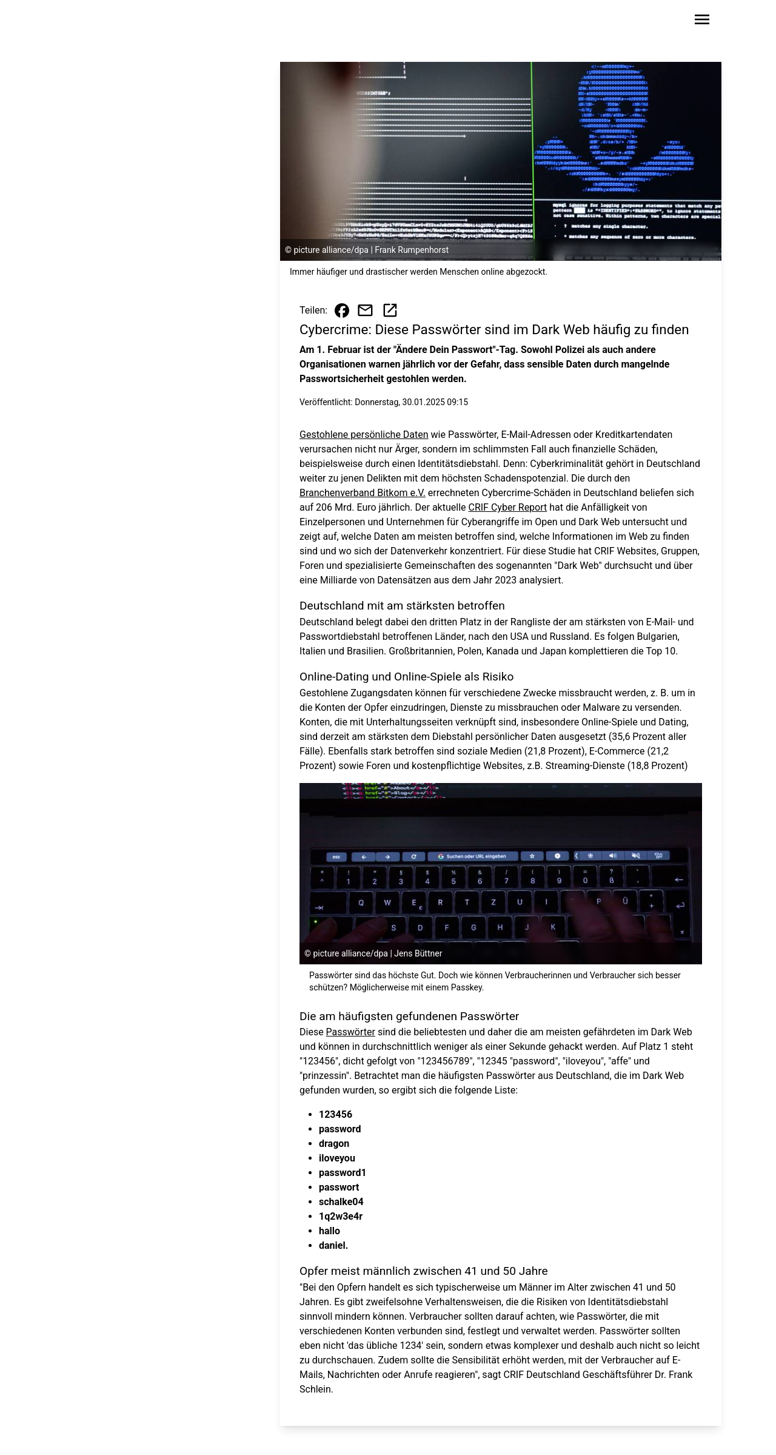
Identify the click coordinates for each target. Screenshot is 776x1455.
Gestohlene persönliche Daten (364, 434)
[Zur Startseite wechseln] (93, 22)
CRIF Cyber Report (507, 507)
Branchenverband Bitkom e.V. (362, 493)
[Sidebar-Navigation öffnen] (702, 21)
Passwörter (350, 1032)
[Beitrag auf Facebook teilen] (342, 310)
